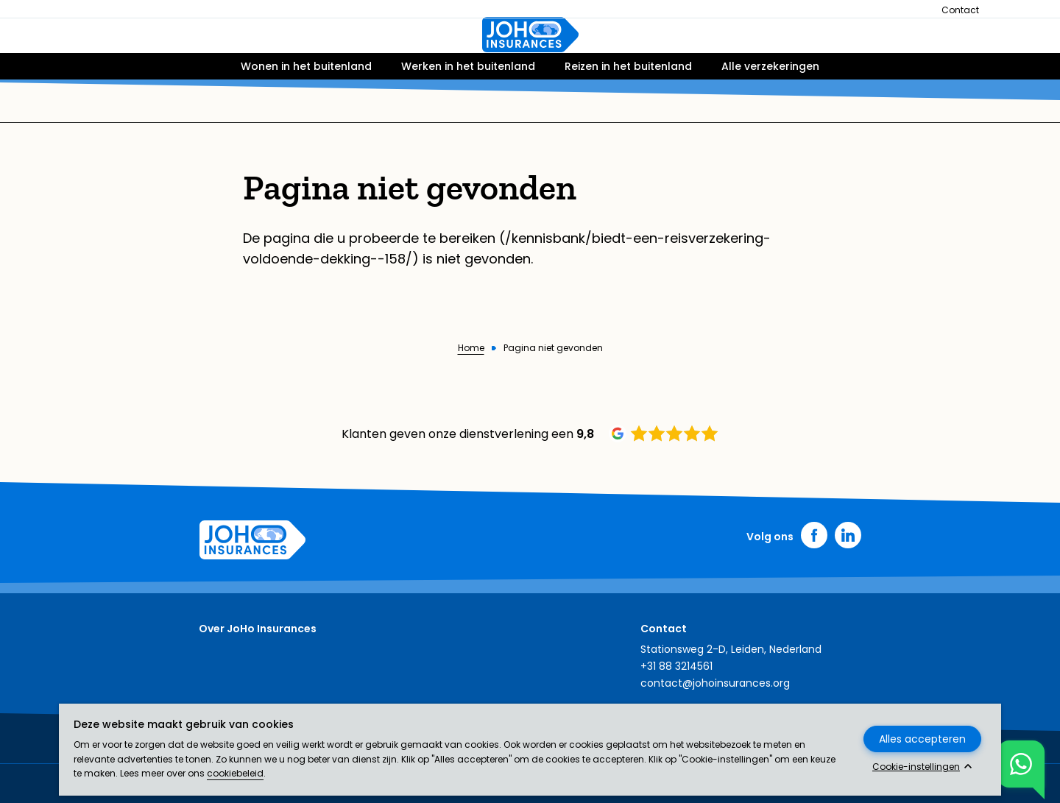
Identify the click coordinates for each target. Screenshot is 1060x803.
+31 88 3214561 (676, 666)
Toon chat (1015, 764)
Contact (960, 10)
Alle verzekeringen (770, 108)
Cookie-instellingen (916, 767)
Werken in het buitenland (468, 108)
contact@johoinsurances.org (715, 683)
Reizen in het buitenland (628, 108)
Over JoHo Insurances (258, 628)
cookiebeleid (235, 773)
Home (471, 348)
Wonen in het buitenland (306, 108)
